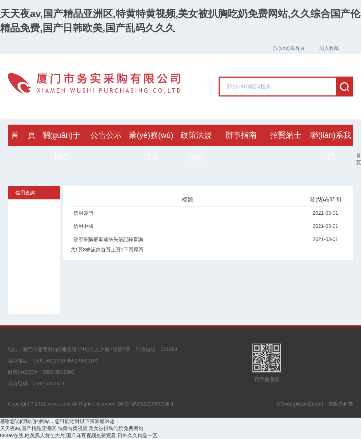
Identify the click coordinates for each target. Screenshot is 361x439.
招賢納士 (286, 135)
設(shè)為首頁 (289, 48)
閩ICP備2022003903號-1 (146, 404)
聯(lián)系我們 (330, 146)
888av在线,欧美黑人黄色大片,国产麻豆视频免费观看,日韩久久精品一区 (78, 435)
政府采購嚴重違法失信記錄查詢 (108, 239)
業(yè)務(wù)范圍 (151, 146)
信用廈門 (83, 213)
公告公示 (106, 135)
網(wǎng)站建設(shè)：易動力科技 (315, 404)
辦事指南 (241, 135)
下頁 (129, 249)
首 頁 (23, 135)
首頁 (358, 158)
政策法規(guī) (196, 146)
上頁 (116, 249)
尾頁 (138, 249)
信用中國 (83, 226)
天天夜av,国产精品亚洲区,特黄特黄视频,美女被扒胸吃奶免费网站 (71, 428)
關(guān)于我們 (61, 146)
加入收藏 (329, 48)
